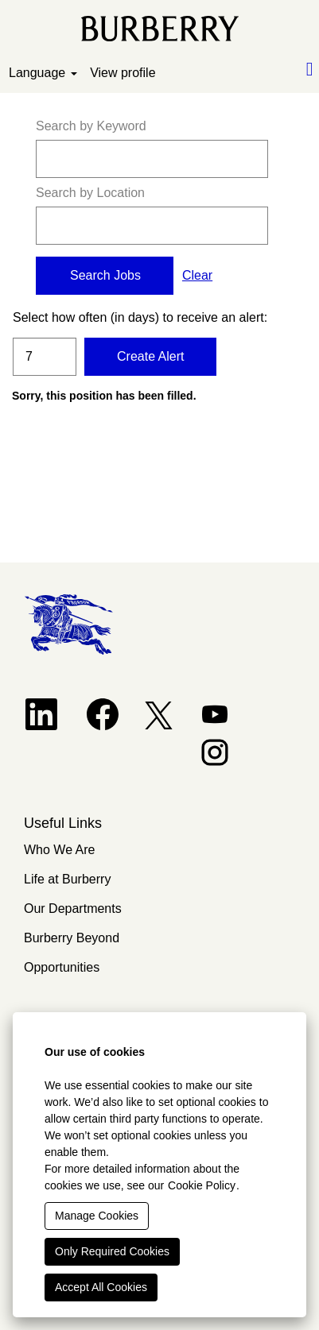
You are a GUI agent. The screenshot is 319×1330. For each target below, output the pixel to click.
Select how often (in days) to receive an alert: (44, 317)
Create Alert (150, 356)
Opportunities (61, 967)
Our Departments (73, 908)
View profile (122, 72)
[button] (265, 70)
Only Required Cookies (112, 1251)
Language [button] (43, 72)
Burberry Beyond (71, 938)
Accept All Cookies (101, 1287)
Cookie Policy (201, 1185)
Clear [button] (197, 275)
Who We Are (59, 849)
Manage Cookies (96, 1215)
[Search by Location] (152, 226)
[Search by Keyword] (152, 159)
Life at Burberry (67, 879)
